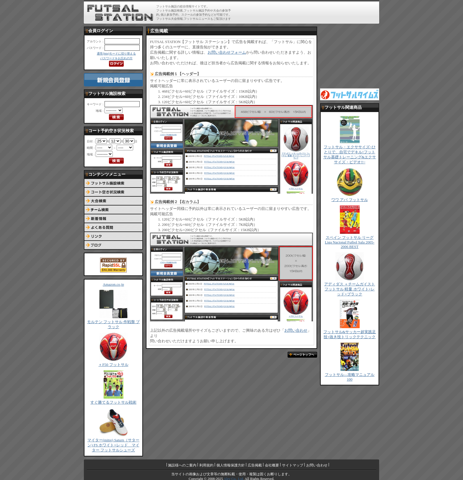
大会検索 (113, 201)
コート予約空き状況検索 (113, 192)
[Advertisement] (308, 12)
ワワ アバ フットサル (349, 200)
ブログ (113, 245)
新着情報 (113, 218)
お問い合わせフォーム (227, 52)
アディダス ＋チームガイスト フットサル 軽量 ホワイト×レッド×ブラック (349, 289)
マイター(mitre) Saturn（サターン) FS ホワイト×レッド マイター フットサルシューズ (113, 445)
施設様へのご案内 (182, 465)
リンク (113, 236)
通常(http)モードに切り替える (116, 53)
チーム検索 (113, 210)
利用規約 (206, 465)
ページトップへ (302, 355)
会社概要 (272, 465)
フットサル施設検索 (113, 183)
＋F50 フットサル (113, 365)
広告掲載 (255, 465)
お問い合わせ (295, 330)
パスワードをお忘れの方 (116, 58)
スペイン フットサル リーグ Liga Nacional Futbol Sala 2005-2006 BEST (349, 242)
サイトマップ (292, 465)
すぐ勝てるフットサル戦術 (113, 402)
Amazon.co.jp (113, 284)
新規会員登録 (113, 79)
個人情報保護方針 (230, 465)
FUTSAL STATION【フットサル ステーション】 (120, 13)
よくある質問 (113, 227)
